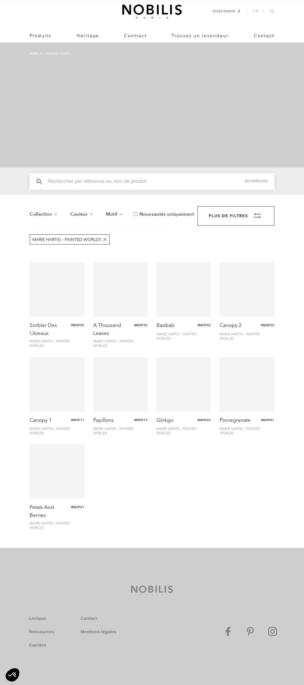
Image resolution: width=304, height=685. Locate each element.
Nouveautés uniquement (167, 214)
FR (256, 11)
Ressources (41, 631)
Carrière (37, 645)
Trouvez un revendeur (200, 35)
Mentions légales (98, 631)
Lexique (37, 618)
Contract (135, 35)
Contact (264, 35)
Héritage (88, 35)
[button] (12, 675)
